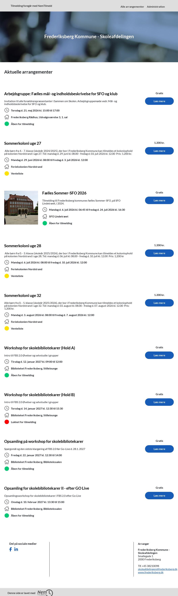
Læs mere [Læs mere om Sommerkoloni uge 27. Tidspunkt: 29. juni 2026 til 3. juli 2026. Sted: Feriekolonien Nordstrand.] (159, 150)
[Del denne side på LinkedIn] (16, 549)
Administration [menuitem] (156, 6)
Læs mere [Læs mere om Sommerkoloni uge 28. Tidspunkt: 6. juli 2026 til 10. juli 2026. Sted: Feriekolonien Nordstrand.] (159, 253)
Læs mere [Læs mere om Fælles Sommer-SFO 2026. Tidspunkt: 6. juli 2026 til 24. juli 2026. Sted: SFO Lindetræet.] (159, 200)
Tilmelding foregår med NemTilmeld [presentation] (31, 5)
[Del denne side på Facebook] (10, 549)
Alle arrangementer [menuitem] (132, 6)
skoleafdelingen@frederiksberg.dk (157, 569)
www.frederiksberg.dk (150, 572)
